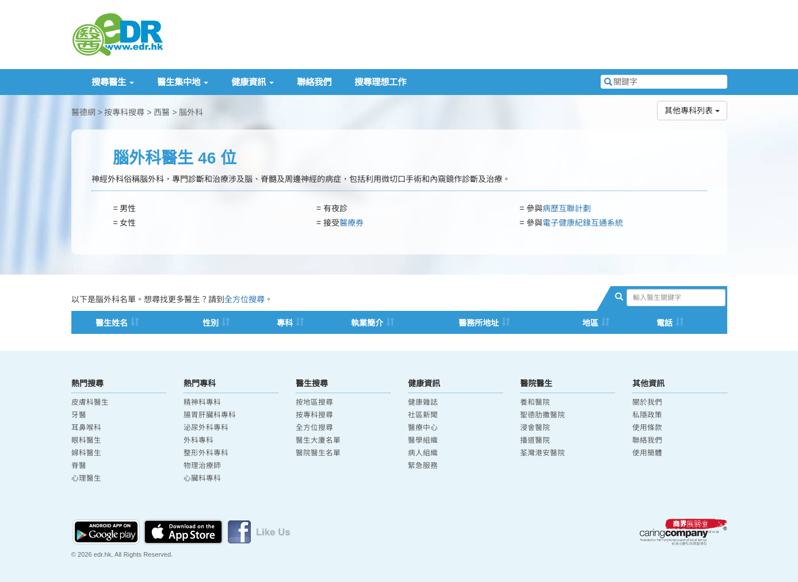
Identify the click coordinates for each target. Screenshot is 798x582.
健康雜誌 (423, 402)
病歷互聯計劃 (567, 208)
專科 (285, 323)
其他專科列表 (692, 110)
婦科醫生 (86, 453)
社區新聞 (423, 415)
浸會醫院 (535, 428)
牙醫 (78, 415)
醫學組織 (423, 440)
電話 (664, 323)
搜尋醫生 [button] (112, 82)
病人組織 (423, 453)
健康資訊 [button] (252, 82)
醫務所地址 (479, 323)
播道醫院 (535, 440)
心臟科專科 (202, 478)
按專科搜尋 (124, 112)
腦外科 (191, 112)
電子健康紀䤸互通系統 (583, 222)
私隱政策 (647, 415)
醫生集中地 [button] (182, 82)
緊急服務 (423, 466)
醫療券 (351, 222)
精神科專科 (202, 402)
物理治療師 (202, 466)
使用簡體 (647, 453)
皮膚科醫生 (90, 402)
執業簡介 (367, 323)
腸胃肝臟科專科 (210, 415)
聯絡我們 (314, 82)
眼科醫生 (86, 440)
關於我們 (647, 402)
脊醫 (78, 466)
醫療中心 (423, 428)
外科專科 (198, 440)
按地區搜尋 (314, 402)
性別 (211, 323)
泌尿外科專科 (206, 428)
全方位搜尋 (244, 299)
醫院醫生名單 (318, 453)
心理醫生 (86, 478)
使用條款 (647, 428)
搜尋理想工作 (380, 82)
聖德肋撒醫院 (542, 415)
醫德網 (83, 112)
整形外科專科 (206, 453)
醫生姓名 (112, 323)
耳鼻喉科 (86, 428)
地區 (590, 323)
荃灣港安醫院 (542, 453)
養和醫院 (535, 402)
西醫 (162, 112)
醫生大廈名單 (318, 440)
